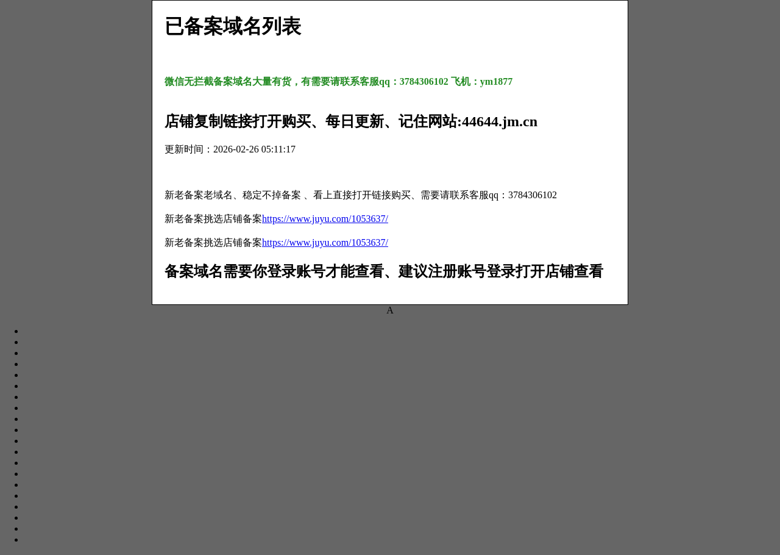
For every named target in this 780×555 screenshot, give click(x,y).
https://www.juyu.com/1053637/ (325, 218)
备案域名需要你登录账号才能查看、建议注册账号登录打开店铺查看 (384, 271)
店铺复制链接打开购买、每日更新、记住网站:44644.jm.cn (351, 121)
